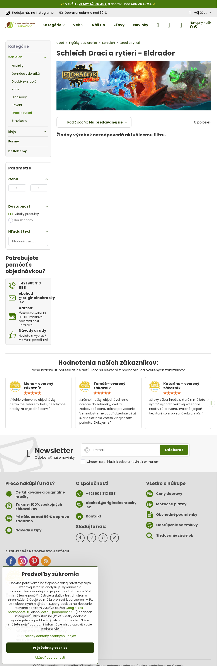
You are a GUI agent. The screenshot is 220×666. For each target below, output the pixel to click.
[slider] (32, 393)
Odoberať (174, 449)
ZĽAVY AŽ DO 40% (93, 4)
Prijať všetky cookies (50, 648)
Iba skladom (20, 220)
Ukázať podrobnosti (50, 658)
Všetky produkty (23, 214)
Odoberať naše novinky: (55, 457)
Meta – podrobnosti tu (58, 612)
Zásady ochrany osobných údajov (50, 636)
